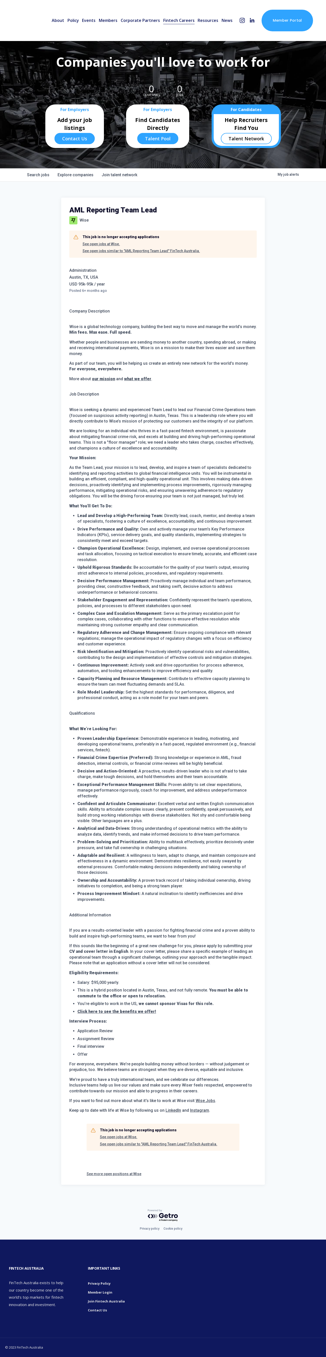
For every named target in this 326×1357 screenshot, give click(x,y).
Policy (73, 20)
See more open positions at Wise (114, 1174)
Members (108, 20)
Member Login (100, 1292)
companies (75, 174)
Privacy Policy (99, 1283)
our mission (103, 378)
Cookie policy (173, 1228)
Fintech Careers (179, 20)
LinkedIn (173, 1110)
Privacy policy (149, 1228)
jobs (38, 174)
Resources (208, 20)
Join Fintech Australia (106, 1301)
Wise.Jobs (205, 1100)
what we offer (137, 378)
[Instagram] (242, 20)
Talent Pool (158, 138)
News (227, 20)
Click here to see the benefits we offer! (116, 1011)
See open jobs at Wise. (101, 244)
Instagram (199, 1110)
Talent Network (246, 138)
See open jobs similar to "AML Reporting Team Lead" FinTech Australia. (141, 251)
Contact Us (74, 138)
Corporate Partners (140, 20)
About (58, 20)
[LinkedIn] (252, 20)
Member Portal (287, 20)
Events (89, 20)
